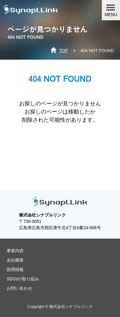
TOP (63, 50)
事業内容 (15, 250)
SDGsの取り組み (23, 278)
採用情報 (15, 269)
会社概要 (15, 260)
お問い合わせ (19, 288)
